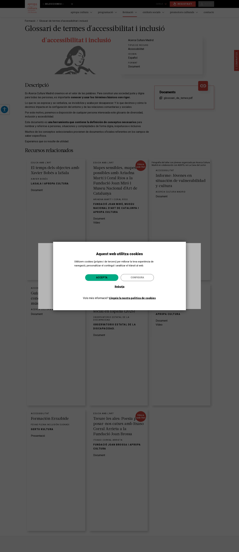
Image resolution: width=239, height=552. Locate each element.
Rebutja (119, 286)
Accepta (101, 277)
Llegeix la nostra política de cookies (132, 298)
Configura (137, 277)
